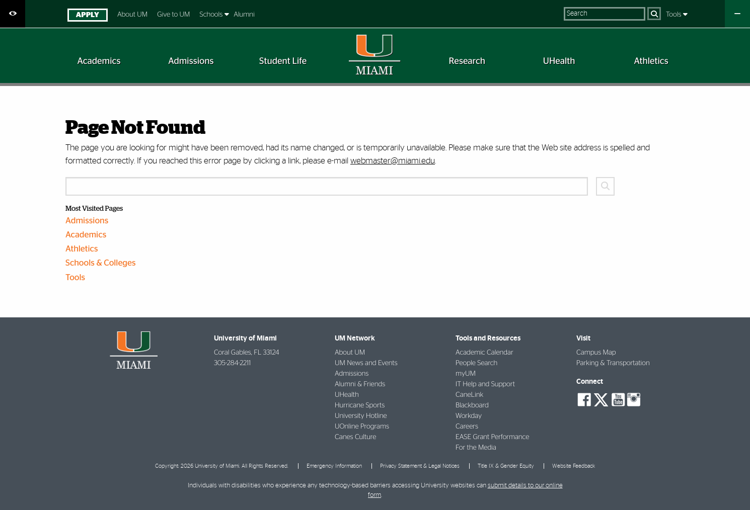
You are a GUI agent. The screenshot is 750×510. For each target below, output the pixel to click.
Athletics (81, 249)
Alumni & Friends (360, 384)
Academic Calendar (484, 352)
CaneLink (469, 394)
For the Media (476, 447)
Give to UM (173, 14)
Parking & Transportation (613, 363)
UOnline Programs (362, 426)
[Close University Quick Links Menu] (737, 14)
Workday (469, 415)
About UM (132, 14)
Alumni (244, 14)
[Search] (654, 13)
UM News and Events (366, 363)
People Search (476, 363)
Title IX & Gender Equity (506, 466)
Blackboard (472, 405)
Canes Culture (355, 437)
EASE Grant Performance (492, 437)
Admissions (86, 221)
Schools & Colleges (100, 263)
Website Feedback (573, 466)
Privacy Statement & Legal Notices (420, 466)
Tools (674, 14)
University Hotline (361, 415)
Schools (212, 14)
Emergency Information (334, 466)
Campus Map (596, 352)
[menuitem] (87, 16)
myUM (466, 373)
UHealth (347, 394)
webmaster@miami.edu (392, 160)
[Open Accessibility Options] (12, 14)
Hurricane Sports (360, 405)
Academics (85, 235)
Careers (467, 426)
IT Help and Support (485, 384)
